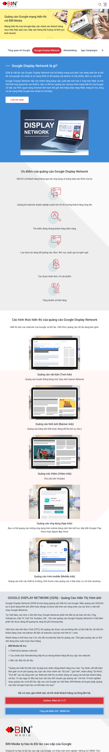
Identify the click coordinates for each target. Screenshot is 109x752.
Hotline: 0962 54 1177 (54, 700)
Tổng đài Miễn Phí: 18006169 (54, 711)
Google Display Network (46, 50)
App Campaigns (89, 50)
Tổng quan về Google (19, 50)
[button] (100, 4)
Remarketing (70, 50)
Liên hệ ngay (17, 99)
